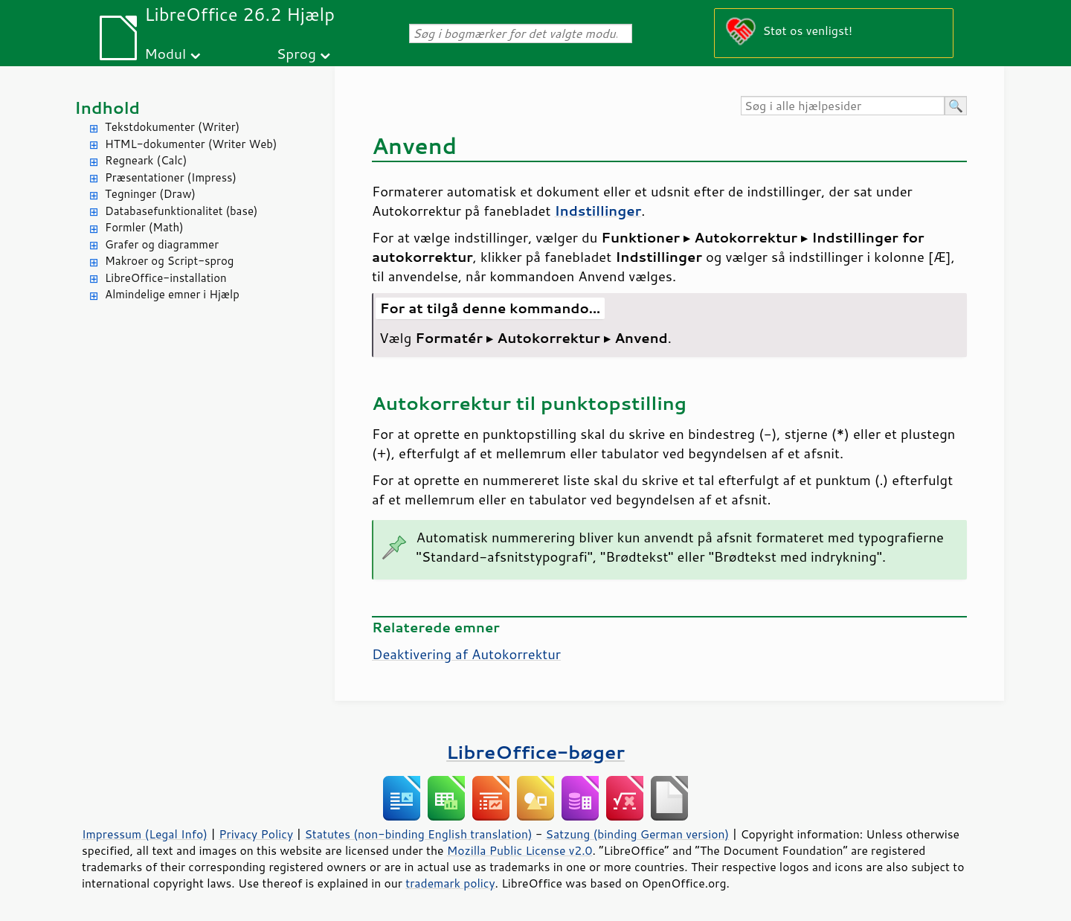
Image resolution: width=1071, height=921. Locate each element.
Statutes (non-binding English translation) (418, 834)
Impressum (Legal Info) (145, 834)
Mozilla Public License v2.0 (520, 850)
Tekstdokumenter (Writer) (172, 127)
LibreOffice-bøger (535, 752)
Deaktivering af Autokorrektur (466, 654)
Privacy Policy (256, 834)
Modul (165, 53)
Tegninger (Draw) (150, 194)
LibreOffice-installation (166, 278)
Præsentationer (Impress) (171, 177)
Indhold (107, 107)
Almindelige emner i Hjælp (172, 294)
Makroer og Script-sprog (169, 261)
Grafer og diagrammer (162, 244)
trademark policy (450, 883)
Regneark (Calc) (146, 160)
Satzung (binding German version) (638, 834)
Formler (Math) (144, 227)
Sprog (296, 53)
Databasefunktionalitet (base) (181, 211)
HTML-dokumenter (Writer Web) (191, 144)
